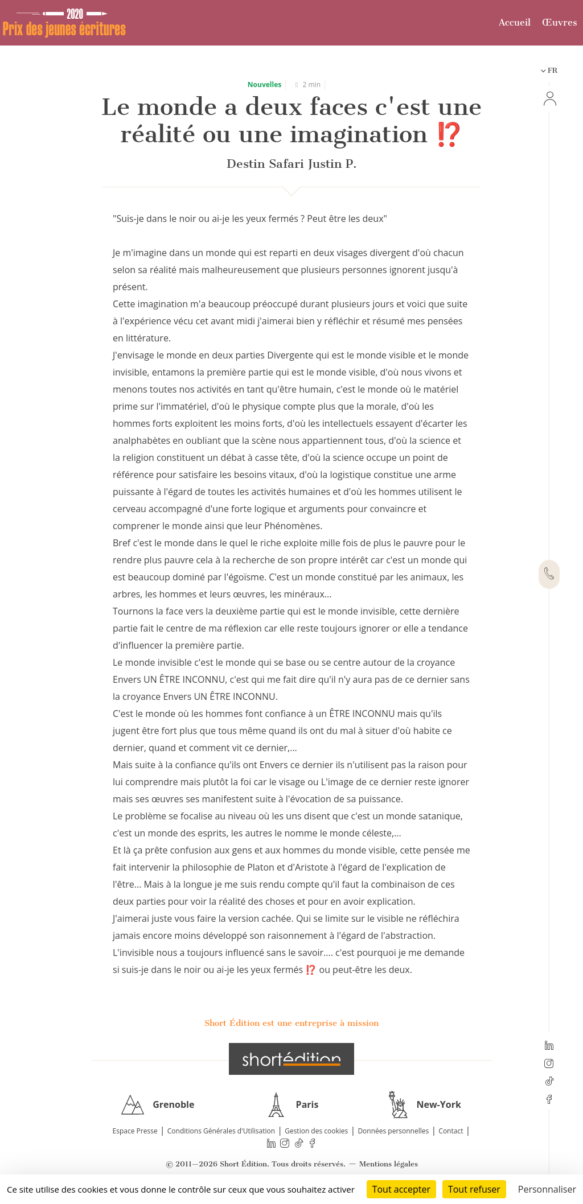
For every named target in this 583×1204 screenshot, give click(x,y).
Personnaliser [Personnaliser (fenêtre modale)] (547, 1189)
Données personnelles (393, 1131)
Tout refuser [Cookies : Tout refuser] (474, 1189)
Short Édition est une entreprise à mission (291, 1023)
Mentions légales (388, 1164)
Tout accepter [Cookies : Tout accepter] (401, 1189)
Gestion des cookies (316, 1131)
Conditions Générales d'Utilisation (221, 1131)
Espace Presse (135, 1131)
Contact (450, 1131)
